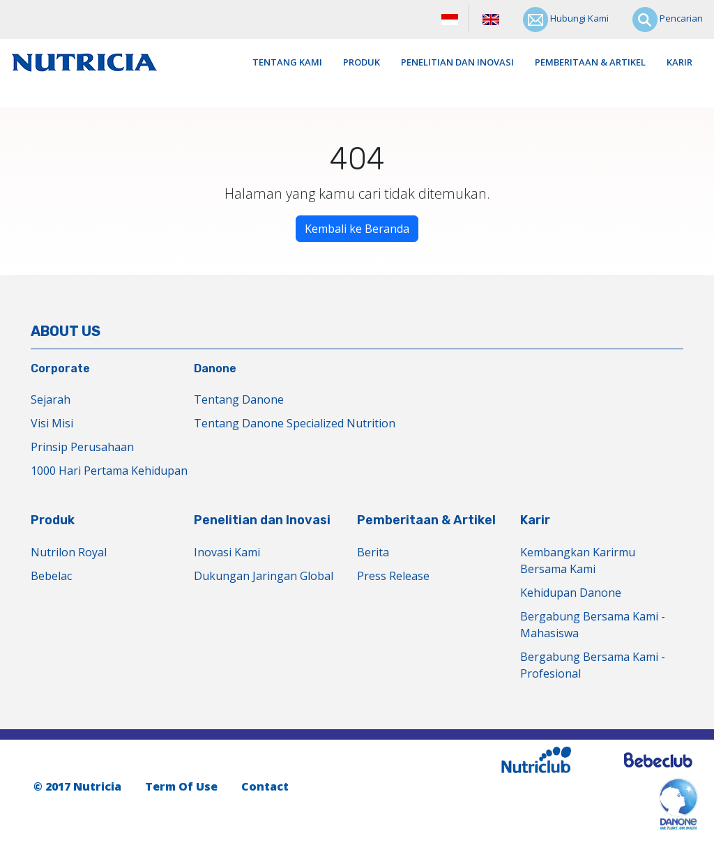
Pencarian (667, 19)
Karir (679, 62)
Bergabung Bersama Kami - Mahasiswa (592, 625)
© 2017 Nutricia (77, 786)
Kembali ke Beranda (357, 228)
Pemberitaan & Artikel (590, 62)
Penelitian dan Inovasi (457, 62)
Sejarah (50, 399)
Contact (265, 786)
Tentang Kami (287, 62)
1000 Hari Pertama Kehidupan (109, 470)
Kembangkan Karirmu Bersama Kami (577, 560)
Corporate (60, 368)
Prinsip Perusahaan (82, 447)
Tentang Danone (239, 399)
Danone (215, 368)
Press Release (393, 576)
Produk (361, 62)
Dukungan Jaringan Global (263, 576)
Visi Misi (52, 423)
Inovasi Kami (227, 552)
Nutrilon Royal (69, 552)
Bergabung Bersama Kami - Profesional (592, 665)
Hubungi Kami (566, 19)
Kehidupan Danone (570, 592)
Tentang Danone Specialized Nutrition (294, 423)
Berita (373, 552)
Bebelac (51, 576)
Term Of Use (181, 786)
